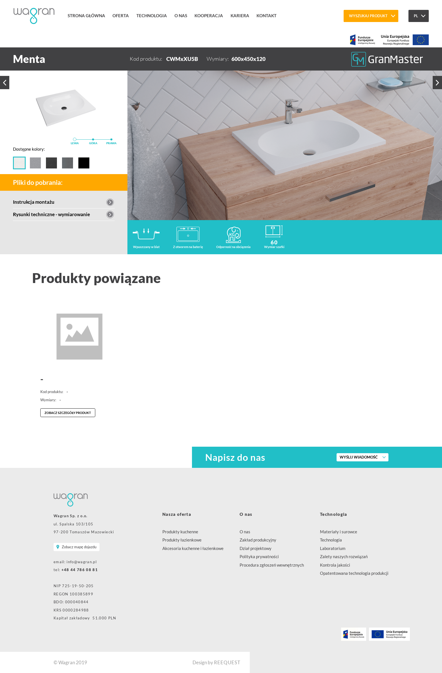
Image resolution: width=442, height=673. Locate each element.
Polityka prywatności (259, 556)
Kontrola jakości (335, 564)
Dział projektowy (255, 548)
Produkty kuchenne (180, 531)
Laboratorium (332, 548)
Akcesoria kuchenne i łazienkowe (193, 548)
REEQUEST (227, 662)
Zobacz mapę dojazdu (79, 547)
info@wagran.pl (82, 562)
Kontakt (267, 15)
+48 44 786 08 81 (79, 569)
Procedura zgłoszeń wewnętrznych (272, 564)
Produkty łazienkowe (182, 539)
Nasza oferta (176, 514)
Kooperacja (209, 15)
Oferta (120, 15)
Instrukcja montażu (33, 202)
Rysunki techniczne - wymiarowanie (51, 214)
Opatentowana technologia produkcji (354, 573)
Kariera (240, 15)
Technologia (151, 15)
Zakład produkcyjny (258, 539)
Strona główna (86, 15)
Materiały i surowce (338, 531)
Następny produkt (437, 82)
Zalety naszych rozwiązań (344, 556)
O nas (180, 15)
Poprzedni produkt (4, 82)
